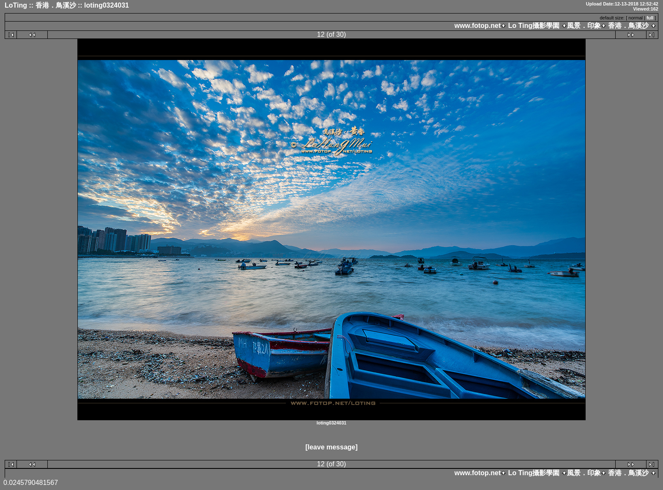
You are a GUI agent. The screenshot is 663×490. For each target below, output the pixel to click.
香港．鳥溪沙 (628, 25)
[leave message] (331, 447)
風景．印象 (584, 25)
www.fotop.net (478, 25)
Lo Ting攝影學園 (533, 25)
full (650, 17)
